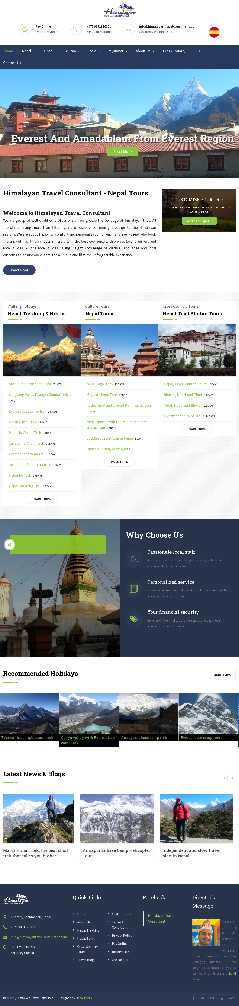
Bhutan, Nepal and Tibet (188, 394)
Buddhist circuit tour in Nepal (114, 438)
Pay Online (43, 26)
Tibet (47, 50)
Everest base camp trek (33, 411)
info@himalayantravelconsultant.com (168, 26)
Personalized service (170, 582)
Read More (122, 151)
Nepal (26, 50)
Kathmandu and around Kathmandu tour (118, 408)
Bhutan (70, 50)
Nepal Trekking (88, 930)
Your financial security (173, 612)
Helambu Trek (25, 475)
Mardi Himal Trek (28, 421)
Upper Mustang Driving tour (109, 448)
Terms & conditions (120, 924)
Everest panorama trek (32, 453)
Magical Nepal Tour (107, 394)
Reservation (121, 951)
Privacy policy (122, 935)
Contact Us (12, 62)
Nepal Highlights (105, 383)
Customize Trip (123, 914)
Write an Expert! (199, 221)
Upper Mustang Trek (30, 485)
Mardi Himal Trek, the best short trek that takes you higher (38, 853)
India (92, 50)
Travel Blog (85, 960)
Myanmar (116, 50)
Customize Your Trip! (199, 199)
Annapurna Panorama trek (35, 464)
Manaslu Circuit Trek (30, 432)
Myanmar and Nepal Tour (189, 415)
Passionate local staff (171, 552)
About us (83, 922)
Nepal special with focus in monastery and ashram (116, 424)
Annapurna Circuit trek (32, 443)
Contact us (120, 960)
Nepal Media (84, 998)
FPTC (198, 50)
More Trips (42, 499)
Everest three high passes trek (28, 737)
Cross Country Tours (87, 949)
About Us (143, 50)
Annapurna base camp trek (35, 383)
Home (8, 50)
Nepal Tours (86, 938)
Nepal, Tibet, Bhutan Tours (190, 383)
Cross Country (174, 50)
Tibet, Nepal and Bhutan (188, 405)
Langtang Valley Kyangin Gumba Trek (40, 397)
